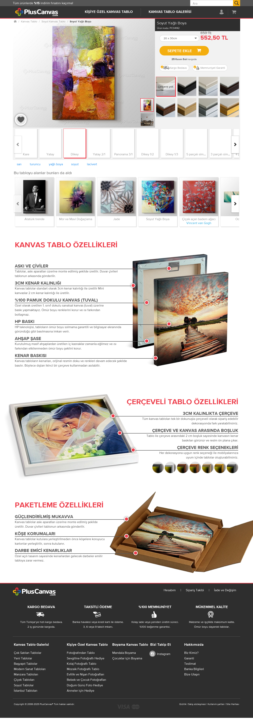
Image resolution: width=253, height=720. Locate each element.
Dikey (75, 154)
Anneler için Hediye (80, 690)
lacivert (92, 164)
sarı (19, 164)
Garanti (189, 658)
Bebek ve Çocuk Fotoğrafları (86, 679)
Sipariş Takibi (195, 590)
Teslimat (190, 663)
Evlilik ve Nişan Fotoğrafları (85, 674)
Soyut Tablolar (24, 685)
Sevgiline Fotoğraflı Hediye (85, 658)
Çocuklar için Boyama (127, 658)
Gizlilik (182, 704)
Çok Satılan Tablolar (27, 652)
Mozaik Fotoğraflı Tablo (83, 669)
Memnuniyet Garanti (209, 68)
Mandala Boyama (124, 652)
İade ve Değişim (225, 590)
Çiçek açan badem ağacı (199, 219)
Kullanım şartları (216, 704)
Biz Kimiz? (191, 652)
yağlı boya (56, 164)
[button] (179, 38)
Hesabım (170, 590)
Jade (116, 219)
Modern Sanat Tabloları (30, 669)
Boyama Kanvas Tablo (130, 644)
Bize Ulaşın (192, 674)
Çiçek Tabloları (24, 679)
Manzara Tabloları (26, 674)
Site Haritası (232, 704)
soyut (75, 164)
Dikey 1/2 (147, 154)
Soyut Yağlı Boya (157, 219)
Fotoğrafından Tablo (81, 652)
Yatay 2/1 (99, 154)
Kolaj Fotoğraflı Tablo (81, 663)
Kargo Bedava (174, 68)
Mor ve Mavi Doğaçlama (75, 219)
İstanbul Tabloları (25, 690)
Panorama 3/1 (123, 154)
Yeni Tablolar (23, 658)
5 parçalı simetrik (198, 154)
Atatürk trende (34, 219)
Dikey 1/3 (172, 154)
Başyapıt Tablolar (25, 663)
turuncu (35, 164)
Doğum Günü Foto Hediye (85, 685)
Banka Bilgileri (194, 669)
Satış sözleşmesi (197, 704)
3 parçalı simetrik (222, 154)
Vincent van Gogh (198, 223)
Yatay (50, 154)
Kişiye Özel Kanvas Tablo (109, 12)
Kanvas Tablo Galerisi (170, 12)
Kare (26, 154)
